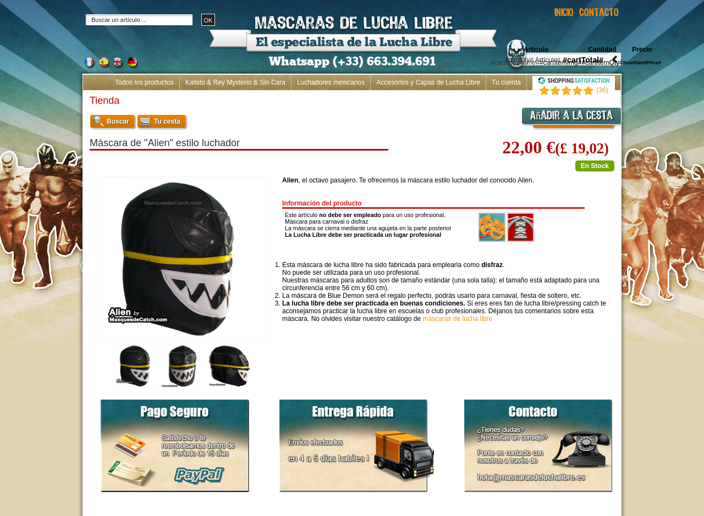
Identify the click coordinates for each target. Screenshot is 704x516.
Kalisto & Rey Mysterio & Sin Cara (235, 82)
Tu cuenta (506, 82)
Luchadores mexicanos (331, 82)
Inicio (607, 98)
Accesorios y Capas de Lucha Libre (428, 82)
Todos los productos (144, 82)
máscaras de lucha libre (457, 319)
